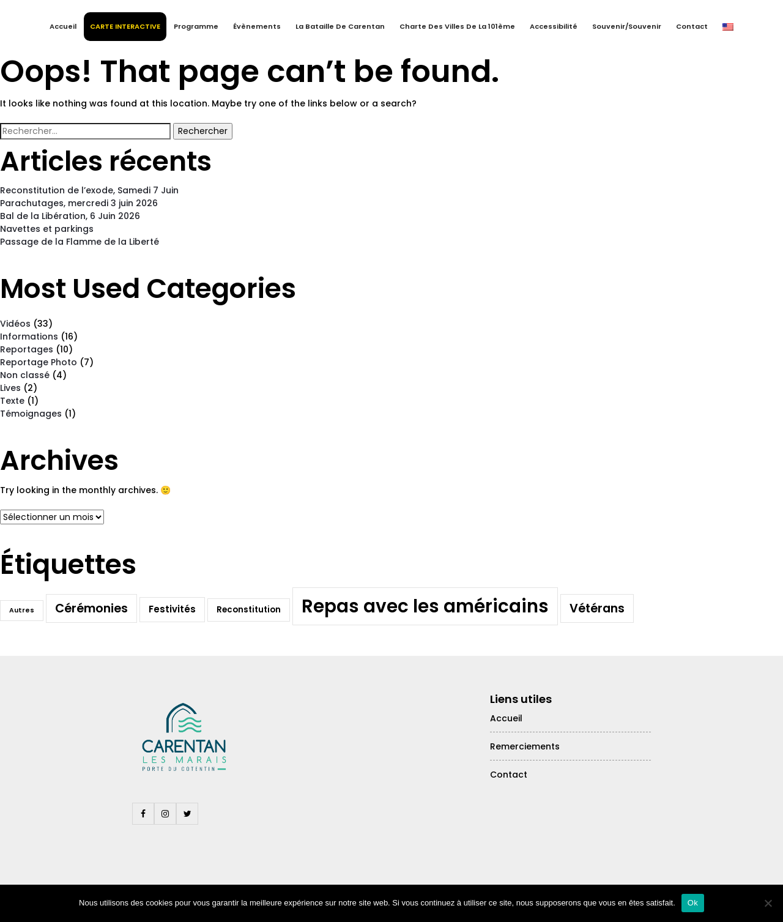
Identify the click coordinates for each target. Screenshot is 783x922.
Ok (693, 902)
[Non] (768, 903)
